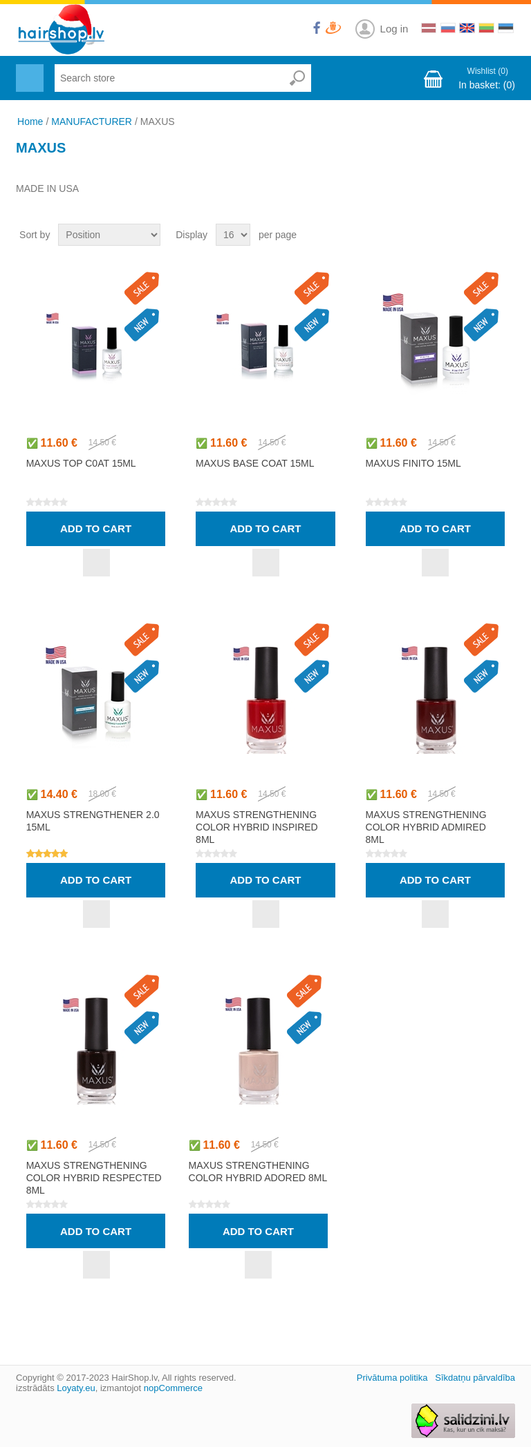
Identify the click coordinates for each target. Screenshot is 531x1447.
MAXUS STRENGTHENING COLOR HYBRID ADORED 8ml (258, 1171)
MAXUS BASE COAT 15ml (255, 463)
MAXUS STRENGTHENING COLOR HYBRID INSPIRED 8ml (257, 827)
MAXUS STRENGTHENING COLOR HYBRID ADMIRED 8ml (426, 827)
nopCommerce (173, 1388)
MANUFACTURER (91, 121)
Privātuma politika (392, 1377)
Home (30, 121)
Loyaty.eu (76, 1388)
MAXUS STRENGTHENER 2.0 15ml (93, 821)
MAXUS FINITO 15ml (413, 463)
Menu (28, 69)
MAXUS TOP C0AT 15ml (81, 463)
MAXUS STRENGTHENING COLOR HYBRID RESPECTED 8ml (94, 1178)
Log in (394, 29)
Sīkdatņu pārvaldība (475, 1377)
